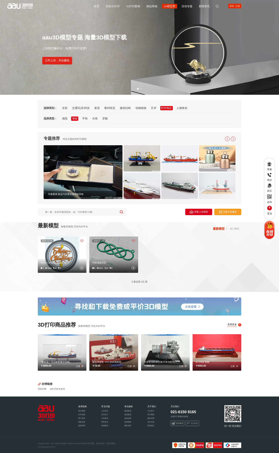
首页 (96, 6)
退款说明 (127, 418)
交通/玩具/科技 (81, 108)
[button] (138, 89)
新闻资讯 (204, 6)
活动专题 (187, 6)
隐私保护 (127, 426)
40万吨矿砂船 (202, 361)
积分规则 (81, 411)
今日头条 (192, 423)
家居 (97, 108)
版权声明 (81, 426)
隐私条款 (81, 422)
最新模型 (219, 228)
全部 (64, 108)
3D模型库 (169, 6)
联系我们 (150, 426)
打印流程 (81, 415)
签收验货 (127, 411)
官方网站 (150, 415)
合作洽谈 (150, 422)
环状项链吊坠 (99, 262)
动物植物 (140, 108)
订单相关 (104, 418)
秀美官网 (42, 389)
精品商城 (151, 6)
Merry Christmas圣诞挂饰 (53, 262)
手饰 (85, 118)
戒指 (64, 118)
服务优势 (150, 418)
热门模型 (234, 228)
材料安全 (104, 422)
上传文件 (104, 411)
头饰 (95, 118)
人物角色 (182, 108)
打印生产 (104, 415)
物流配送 (104, 426)
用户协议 (81, 418)
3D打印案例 (133, 6)
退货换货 (127, 415)
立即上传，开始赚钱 (57, 60)
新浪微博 (177, 423)
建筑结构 (125, 108)
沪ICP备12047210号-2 (46, 447)
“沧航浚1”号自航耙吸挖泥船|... (56, 361)
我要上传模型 (198, 211)
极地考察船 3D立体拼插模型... (107, 361)
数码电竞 (109, 108)
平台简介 (150, 411)
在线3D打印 (113, 6)
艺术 (153, 108)
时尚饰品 (166, 108)
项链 (75, 118)
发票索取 (127, 422)
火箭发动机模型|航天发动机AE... (160, 361)
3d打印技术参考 (57, 389)
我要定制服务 (228, 212)
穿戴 (105, 118)
